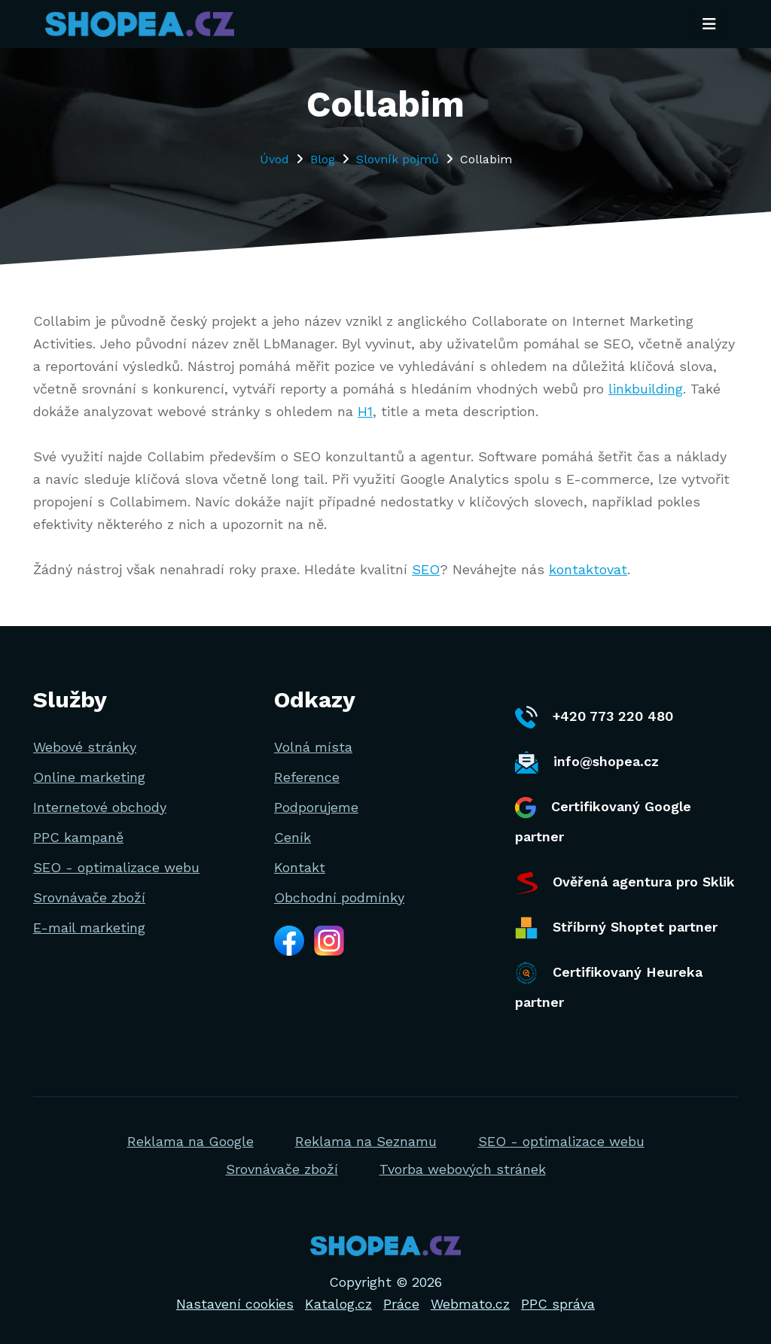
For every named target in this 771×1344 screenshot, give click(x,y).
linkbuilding (645, 389)
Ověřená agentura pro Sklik (625, 882)
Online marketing (89, 777)
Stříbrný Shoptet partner (616, 928)
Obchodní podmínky (339, 897)
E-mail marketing (89, 927)
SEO (426, 569)
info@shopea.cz (587, 762)
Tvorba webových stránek (462, 1169)
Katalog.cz (338, 1304)
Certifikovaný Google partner (603, 820)
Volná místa (313, 747)
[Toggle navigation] (709, 25)
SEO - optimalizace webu (116, 867)
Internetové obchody (99, 807)
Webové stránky (84, 747)
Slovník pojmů (397, 159)
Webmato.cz (470, 1304)
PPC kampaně (78, 837)
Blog (322, 159)
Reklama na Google (190, 1141)
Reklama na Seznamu (366, 1141)
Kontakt (299, 867)
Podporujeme (316, 807)
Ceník (292, 837)
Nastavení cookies (235, 1304)
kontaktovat (588, 569)
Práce (401, 1304)
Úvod (274, 159)
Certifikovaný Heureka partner (608, 986)
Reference (307, 777)
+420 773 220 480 (594, 717)
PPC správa (558, 1304)
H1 (365, 411)
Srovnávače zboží (89, 897)
